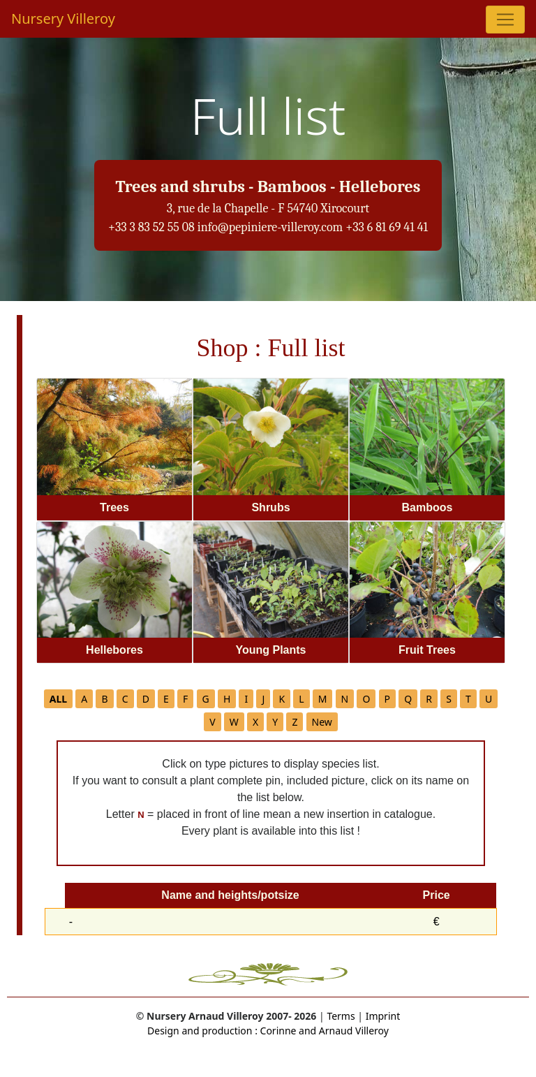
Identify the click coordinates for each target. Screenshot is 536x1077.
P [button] (387, 698)
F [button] (185, 698)
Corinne (277, 1030)
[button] (58, 698)
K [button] (281, 698)
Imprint (383, 1016)
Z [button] (294, 721)
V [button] (212, 721)
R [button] (429, 698)
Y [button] (275, 721)
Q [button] (408, 698)
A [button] (84, 698)
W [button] (234, 721)
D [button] (145, 698)
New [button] (322, 721)
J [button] (263, 698)
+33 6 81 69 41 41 (386, 227)
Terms (341, 1016)
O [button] (366, 698)
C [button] (125, 698)
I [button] (246, 698)
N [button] (345, 698)
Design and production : (202, 1030)
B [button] (104, 698)
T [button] (468, 698)
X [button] (255, 721)
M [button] (322, 698)
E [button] (166, 698)
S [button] (449, 698)
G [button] (205, 698)
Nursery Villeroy (63, 18)
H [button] (226, 698)
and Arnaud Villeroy (342, 1030)
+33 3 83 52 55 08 (151, 227)
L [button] (301, 698)
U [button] (488, 698)
